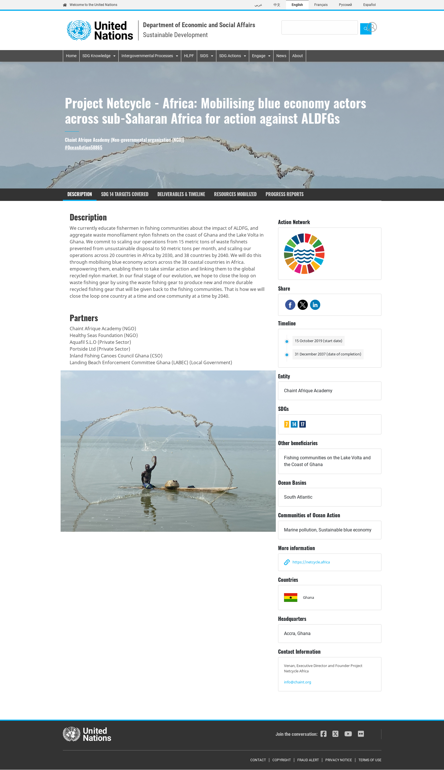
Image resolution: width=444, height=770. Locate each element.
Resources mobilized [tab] (235, 194)
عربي (258, 5)
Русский (345, 5)
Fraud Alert (308, 760)
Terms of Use (369, 760)
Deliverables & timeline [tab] (181, 194)
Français (321, 5)
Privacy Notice (338, 760)
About (297, 55)
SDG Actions (230, 55)
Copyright (281, 760)
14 (294, 424)
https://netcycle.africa (311, 562)
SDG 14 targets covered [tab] (124, 194)
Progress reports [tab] (285, 194)
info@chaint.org (297, 682)
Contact (258, 760)
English (297, 5)
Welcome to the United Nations (90, 5)
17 (302, 424)
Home (71, 55)
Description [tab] (79, 194)
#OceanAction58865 (83, 147)
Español (369, 5)
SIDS (204, 55)
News (281, 55)
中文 (277, 5)
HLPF (189, 55)
